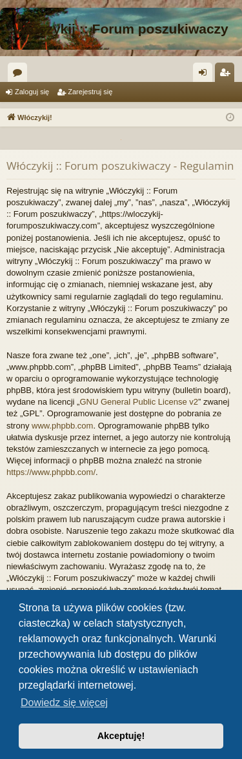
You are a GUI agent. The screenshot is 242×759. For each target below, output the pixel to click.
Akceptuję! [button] (121, 736)
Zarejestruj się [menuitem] (227, 75)
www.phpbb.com (62, 425)
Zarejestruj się (90, 92)
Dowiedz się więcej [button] (64, 702)
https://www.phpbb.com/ (51, 472)
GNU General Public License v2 (138, 402)
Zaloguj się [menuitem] (205, 75)
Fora (20, 75)
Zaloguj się (32, 92)
